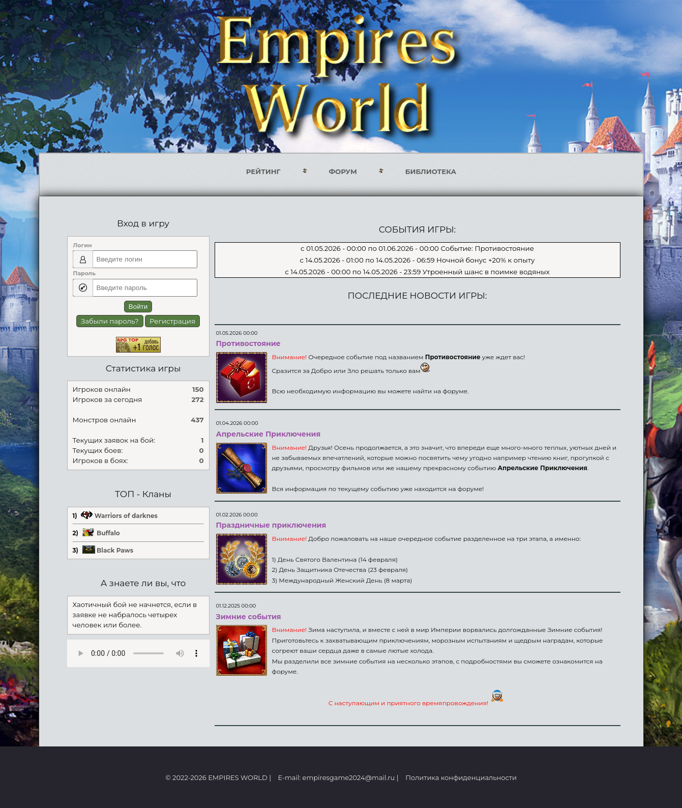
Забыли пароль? (110, 321)
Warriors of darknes (126, 516)
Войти (138, 306)
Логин (82, 245)
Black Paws (115, 550)
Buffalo (108, 533)
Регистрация (172, 321)
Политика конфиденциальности (461, 777)
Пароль (84, 273)
